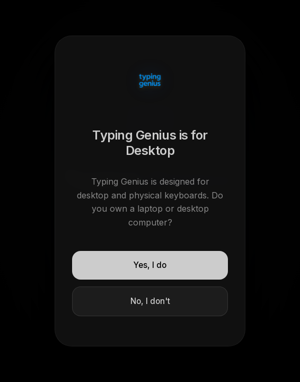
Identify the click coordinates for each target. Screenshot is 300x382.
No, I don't (150, 301)
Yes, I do (150, 265)
